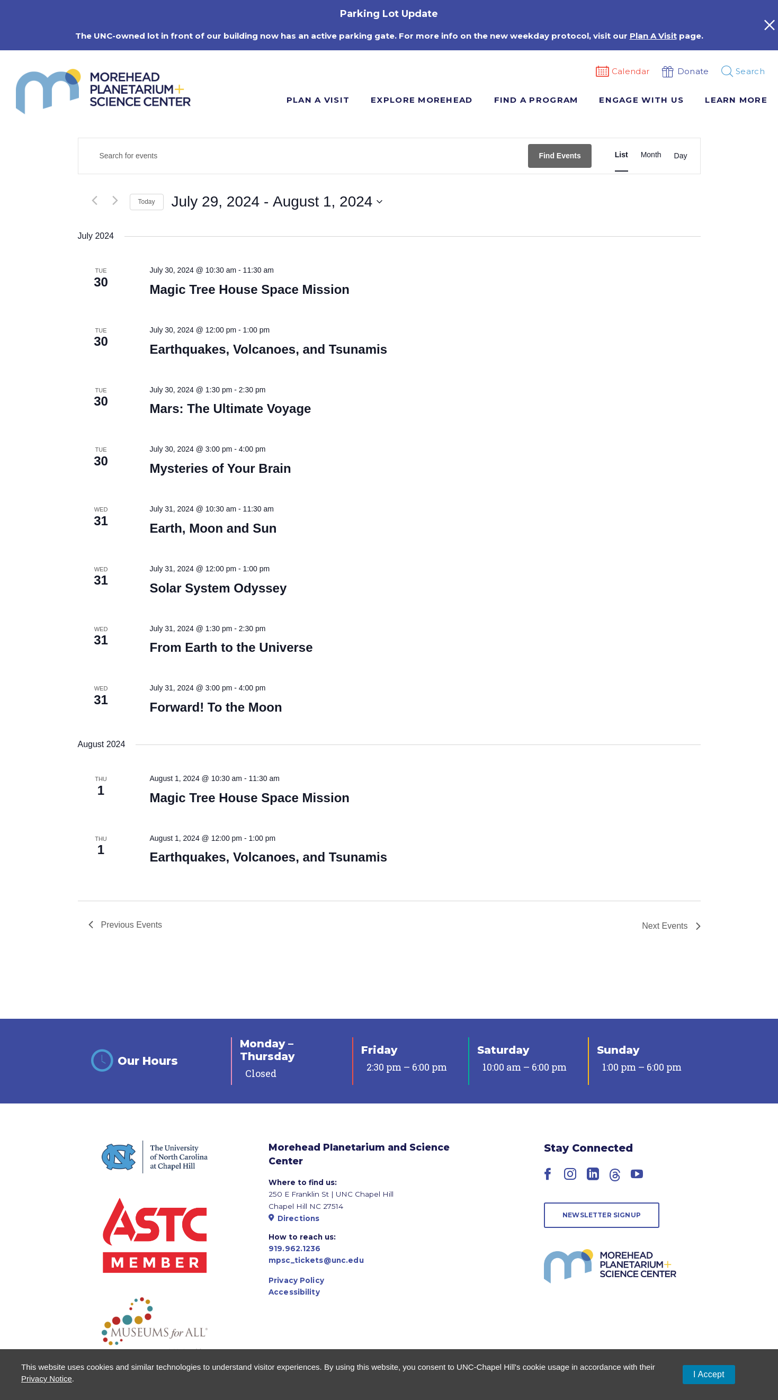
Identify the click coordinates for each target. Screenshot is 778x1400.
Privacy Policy (296, 1280)
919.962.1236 (295, 1248)
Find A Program (536, 100)
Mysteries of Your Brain (220, 468)
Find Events (559, 155)
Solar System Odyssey (218, 588)
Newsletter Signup (601, 1215)
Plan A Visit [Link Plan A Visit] (653, 36)
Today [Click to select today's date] (146, 201)
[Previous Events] (94, 200)
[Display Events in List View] (621, 155)
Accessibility (294, 1292)
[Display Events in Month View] (651, 155)
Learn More (736, 100)
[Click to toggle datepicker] (277, 201)
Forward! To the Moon (215, 707)
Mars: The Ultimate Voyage (230, 408)
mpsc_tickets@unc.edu (316, 1260)
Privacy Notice (46, 1378)
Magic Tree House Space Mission (249, 289)
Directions (294, 1218)
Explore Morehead (421, 100)
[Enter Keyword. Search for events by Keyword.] (303, 156)
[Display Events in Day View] (680, 156)
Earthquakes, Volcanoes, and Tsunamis (268, 349)
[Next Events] (115, 200)
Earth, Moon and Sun (212, 528)
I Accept (709, 1374)
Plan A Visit (318, 100)
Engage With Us (641, 100)
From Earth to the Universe (230, 647)
